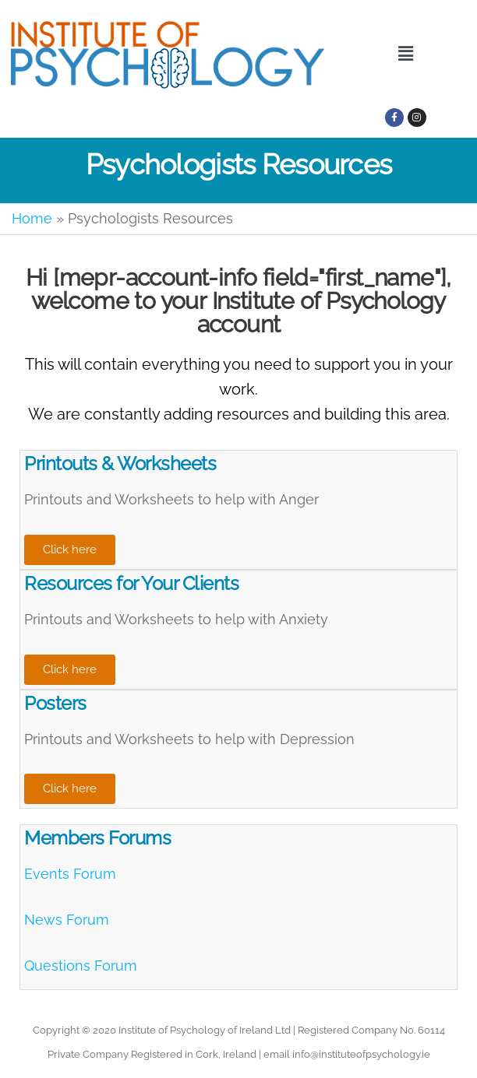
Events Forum (70, 874)
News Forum (66, 919)
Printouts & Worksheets (120, 463)
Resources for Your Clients (131, 583)
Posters (55, 703)
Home (32, 218)
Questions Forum (80, 965)
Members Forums (97, 838)
